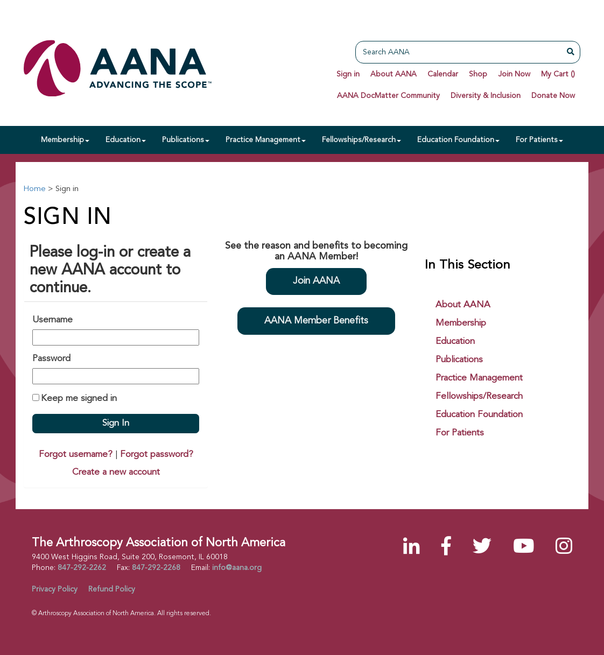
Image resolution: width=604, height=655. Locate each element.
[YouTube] (523, 548)
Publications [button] (185, 140)
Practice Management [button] (266, 140)
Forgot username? (76, 454)
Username (52, 320)
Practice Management (479, 378)
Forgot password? (156, 454)
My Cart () (558, 74)
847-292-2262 (82, 568)
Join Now (514, 74)
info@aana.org (237, 568)
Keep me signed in (79, 398)
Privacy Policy (55, 589)
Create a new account (116, 472)
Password (51, 358)
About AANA (393, 74)
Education (455, 341)
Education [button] (126, 140)
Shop (478, 74)
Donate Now (553, 96)
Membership (461, 323)
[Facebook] (446, 548)
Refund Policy (111, 589)
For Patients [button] (539, 140)
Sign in (348, 74)
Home (34, 189)
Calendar (442, 74)
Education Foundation (479, 414)
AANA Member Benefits (316, 321)
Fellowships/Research (479, 396)
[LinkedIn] (411, 548)
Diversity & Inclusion (486, 96)
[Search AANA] (461, 52)
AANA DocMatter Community (388, 96)
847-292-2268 (156, 568)
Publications (459, 359)
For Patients (460, 433)
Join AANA (316, 281)
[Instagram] (564, 548)
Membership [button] (65, 140)
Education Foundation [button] (458, 140)
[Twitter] (482, 548)
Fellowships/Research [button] (361, 140)
